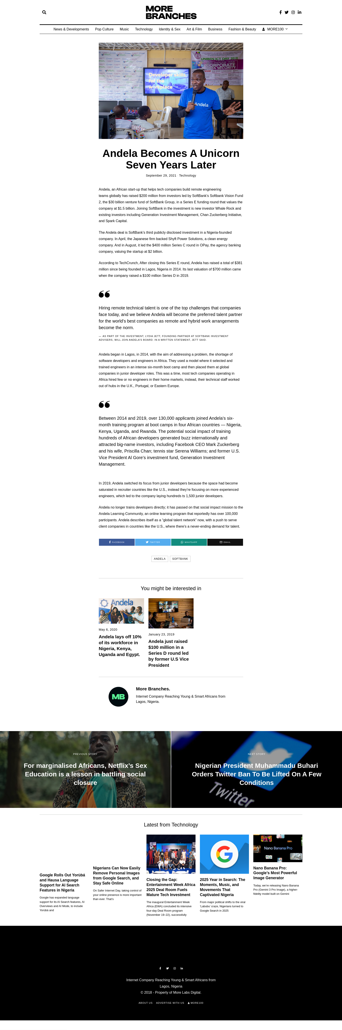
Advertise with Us (170, 1003)
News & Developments (71, 29)
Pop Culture (104, 29)
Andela (160, 558)
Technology (144, 29)
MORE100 (273, 29)
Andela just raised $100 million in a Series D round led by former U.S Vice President (168, 653)
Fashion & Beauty (242, 29)
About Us (146, 1003)
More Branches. (153, 688)
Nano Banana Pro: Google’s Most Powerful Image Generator (275, 873)
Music (124, 29)
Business (215, 29)
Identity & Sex (170, 29)
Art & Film (194, 29)
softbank (180, 558)
